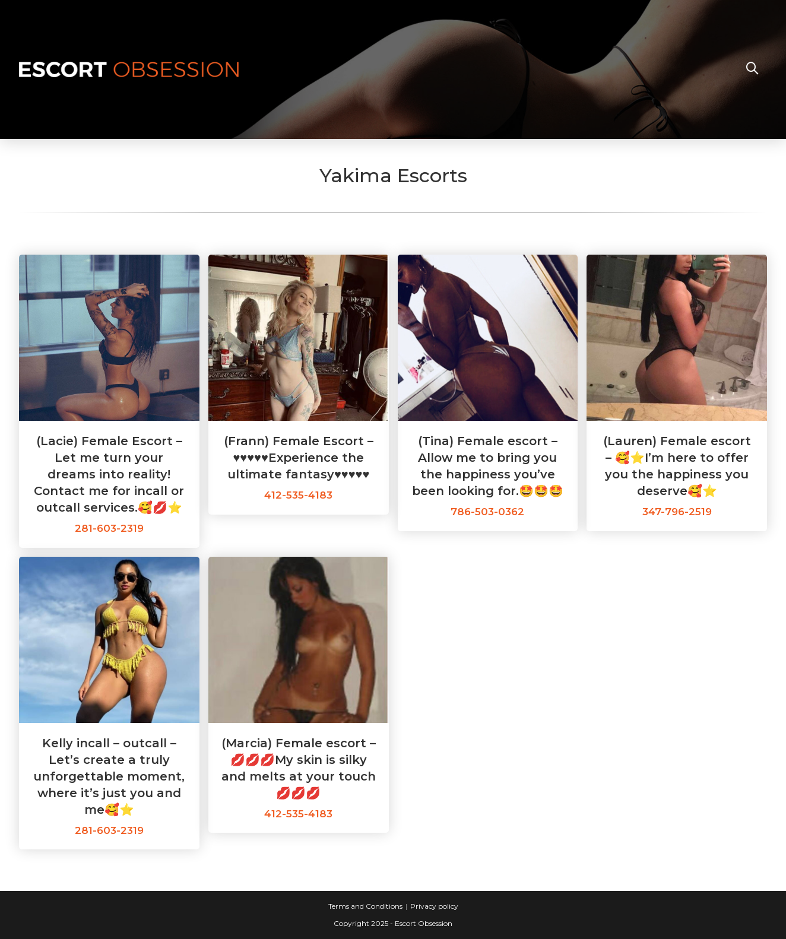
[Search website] (752, 69)
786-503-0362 (487, 512)
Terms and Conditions (365, 906)
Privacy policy (434, 906)
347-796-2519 (677, 512)
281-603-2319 (109, 528)
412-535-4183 (298, 495)
